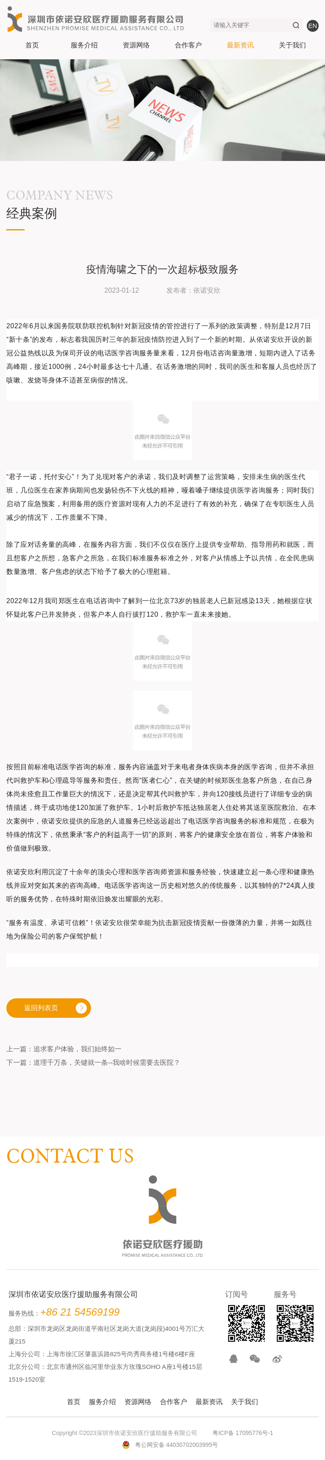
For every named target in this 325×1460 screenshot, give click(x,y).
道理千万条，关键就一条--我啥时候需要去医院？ (106, 1062)
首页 (32, 45)
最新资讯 (240, 45)
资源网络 (136, 45)
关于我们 (292, 45)
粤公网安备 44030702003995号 (176, 1444)
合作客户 (188, 45)
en (312, 25)
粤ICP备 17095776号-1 (242, 1433)
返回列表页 (41, 1007)
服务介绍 (84, 45)
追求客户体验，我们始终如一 (77, 1049)
